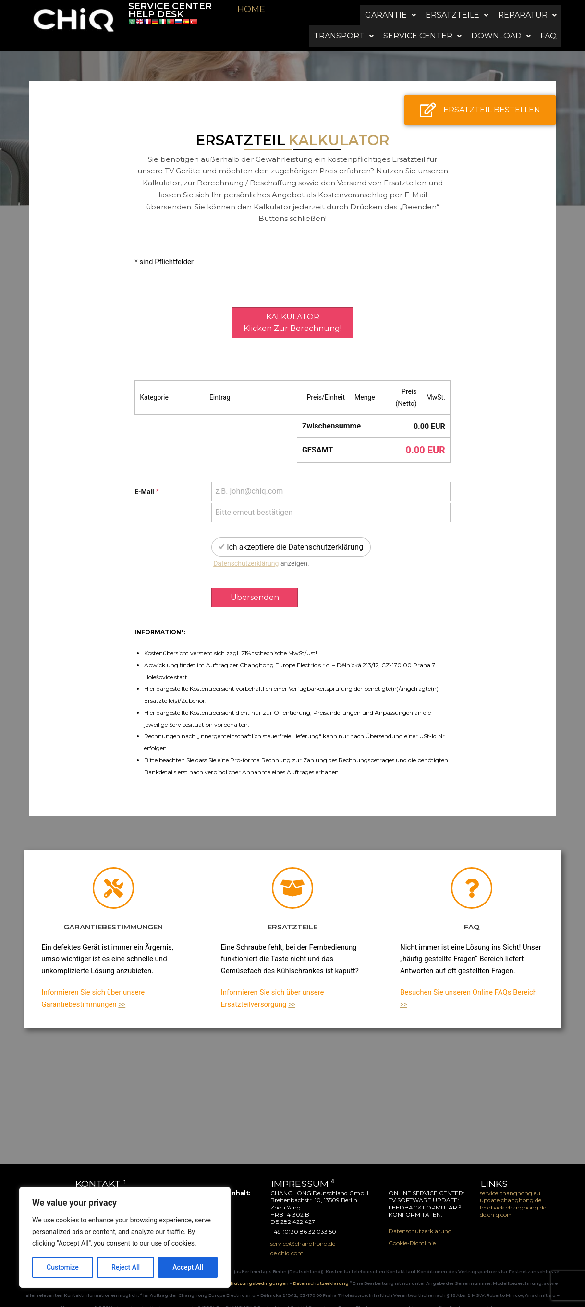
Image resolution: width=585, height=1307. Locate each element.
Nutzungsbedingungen (260, 1270)
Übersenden (255, 584)
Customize (63, 1267)
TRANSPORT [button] (344, 16)
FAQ (548, 16)
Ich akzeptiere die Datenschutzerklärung (295, 533)
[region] (125, 1237)
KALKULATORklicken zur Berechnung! (292, 309)
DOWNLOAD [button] (501, 16)
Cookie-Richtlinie (412, 1230)
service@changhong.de (106, 1180)
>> (122, 991)
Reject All (125, 1267)
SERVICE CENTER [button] (422, 16)
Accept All (187, 1267)
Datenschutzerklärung (246, 550)
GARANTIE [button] (390, 8)
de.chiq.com (496, 1201)
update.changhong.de (510, 1187)
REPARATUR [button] (527, 8)
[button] (390, 8)
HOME (251, 9)
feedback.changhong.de (514, 1194)
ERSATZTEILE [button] (457, 8)
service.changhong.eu (510, 1180)
